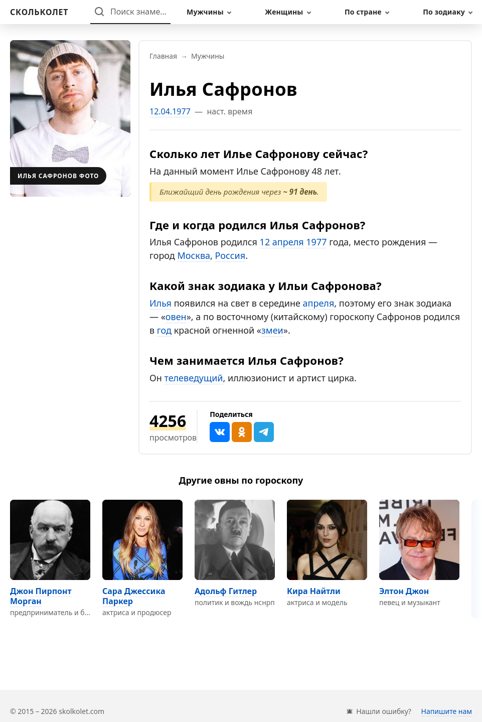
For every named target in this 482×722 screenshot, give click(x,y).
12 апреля (282, 242)
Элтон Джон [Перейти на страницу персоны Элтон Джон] (404, 591)
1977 (316, 242)
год (164, 330)
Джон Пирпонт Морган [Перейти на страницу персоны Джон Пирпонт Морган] (41, 596)
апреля (319, 303)
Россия (230, 255)
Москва (193, 255)
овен (176, 317)
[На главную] (39, 12)
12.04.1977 (170, 111)
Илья (160, 303)
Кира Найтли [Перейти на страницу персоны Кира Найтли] (314, 591)
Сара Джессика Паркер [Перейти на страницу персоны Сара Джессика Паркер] (133, 596)
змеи (272, 330)
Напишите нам (446, 711)
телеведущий (193, 378)
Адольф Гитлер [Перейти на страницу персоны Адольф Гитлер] (226, 591)
